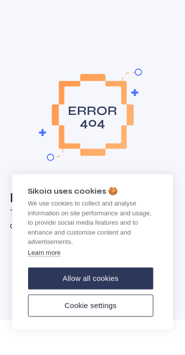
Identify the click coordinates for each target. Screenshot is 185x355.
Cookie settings (91, 306)
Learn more (44, 253)
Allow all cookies (90, 279)
